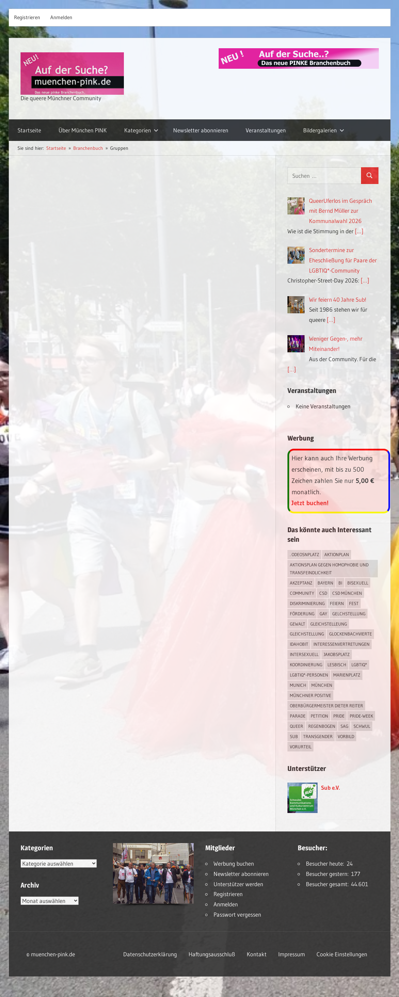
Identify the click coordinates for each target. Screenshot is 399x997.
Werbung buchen (234, 863)
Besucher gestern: (328, 873)
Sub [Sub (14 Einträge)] (294, 736)
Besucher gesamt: (328, 884)
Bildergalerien (323, 130)
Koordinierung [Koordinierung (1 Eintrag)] (306, 664)
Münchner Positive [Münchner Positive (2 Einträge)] (310, 695)
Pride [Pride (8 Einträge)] (339, 716)
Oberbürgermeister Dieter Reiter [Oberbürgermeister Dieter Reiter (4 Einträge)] (326, 705)
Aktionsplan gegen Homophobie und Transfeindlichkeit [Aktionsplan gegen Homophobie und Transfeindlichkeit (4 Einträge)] (329, 568)
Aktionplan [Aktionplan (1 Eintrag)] (336, 554)
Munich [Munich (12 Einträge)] (298, 685)
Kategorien (141, 130)
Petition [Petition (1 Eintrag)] (319, 716)
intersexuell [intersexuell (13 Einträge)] (304, 654)
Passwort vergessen (237, 914)
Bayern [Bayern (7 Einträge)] (325, 583)
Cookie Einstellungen (342, 954)
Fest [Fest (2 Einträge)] (354, 603)
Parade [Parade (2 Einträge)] (298, 716)
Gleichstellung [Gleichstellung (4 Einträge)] (307, 634)
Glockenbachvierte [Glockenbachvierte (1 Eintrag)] (350, 634)
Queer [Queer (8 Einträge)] (296, 726)
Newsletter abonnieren (200, 130)
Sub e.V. (330, 787)
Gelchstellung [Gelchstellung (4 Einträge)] (348, 613)
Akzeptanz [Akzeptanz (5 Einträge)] (301, 583)
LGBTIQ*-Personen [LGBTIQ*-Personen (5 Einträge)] (309, 675)
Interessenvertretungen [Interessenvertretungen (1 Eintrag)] (341, 644)
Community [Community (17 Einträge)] (302, 593)
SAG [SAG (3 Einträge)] (344, 726)
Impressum (291, 954)
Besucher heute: (326, 863)
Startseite (29, 130)
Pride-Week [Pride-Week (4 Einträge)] (361, 716)
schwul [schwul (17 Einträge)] (361, 726)
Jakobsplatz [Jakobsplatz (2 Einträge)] (337, 654)
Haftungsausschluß (212, 954)
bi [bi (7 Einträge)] (340, 583)
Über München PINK (83, 130)
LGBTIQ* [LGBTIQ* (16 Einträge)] (359, 664)
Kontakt (257, 954)
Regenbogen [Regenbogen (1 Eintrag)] (321, 726)
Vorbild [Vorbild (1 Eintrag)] (346, 736)
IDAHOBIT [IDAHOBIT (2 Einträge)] (299, 644)
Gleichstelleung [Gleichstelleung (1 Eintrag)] (328, 624)
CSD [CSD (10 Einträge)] (323, 593)
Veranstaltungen (266, 130)
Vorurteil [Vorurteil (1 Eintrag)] (300, 746)
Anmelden (61, 17)
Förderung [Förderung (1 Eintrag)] (302, 613)
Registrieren (27, 17)
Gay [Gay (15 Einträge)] (323, 613)
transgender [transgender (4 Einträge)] (318, 736)
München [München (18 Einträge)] (321, 685)
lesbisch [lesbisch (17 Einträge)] (336, 664)
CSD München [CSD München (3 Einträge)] (347, 593)
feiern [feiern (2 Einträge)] (337, 603)
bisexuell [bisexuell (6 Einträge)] (357, 583)
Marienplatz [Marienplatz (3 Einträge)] (346, 675)
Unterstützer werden (238, 884)
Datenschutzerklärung (150, 954)
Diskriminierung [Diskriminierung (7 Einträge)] (307, 603)
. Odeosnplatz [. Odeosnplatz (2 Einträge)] (304, 554)
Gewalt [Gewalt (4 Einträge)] (297, 624)
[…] (359, 231)
